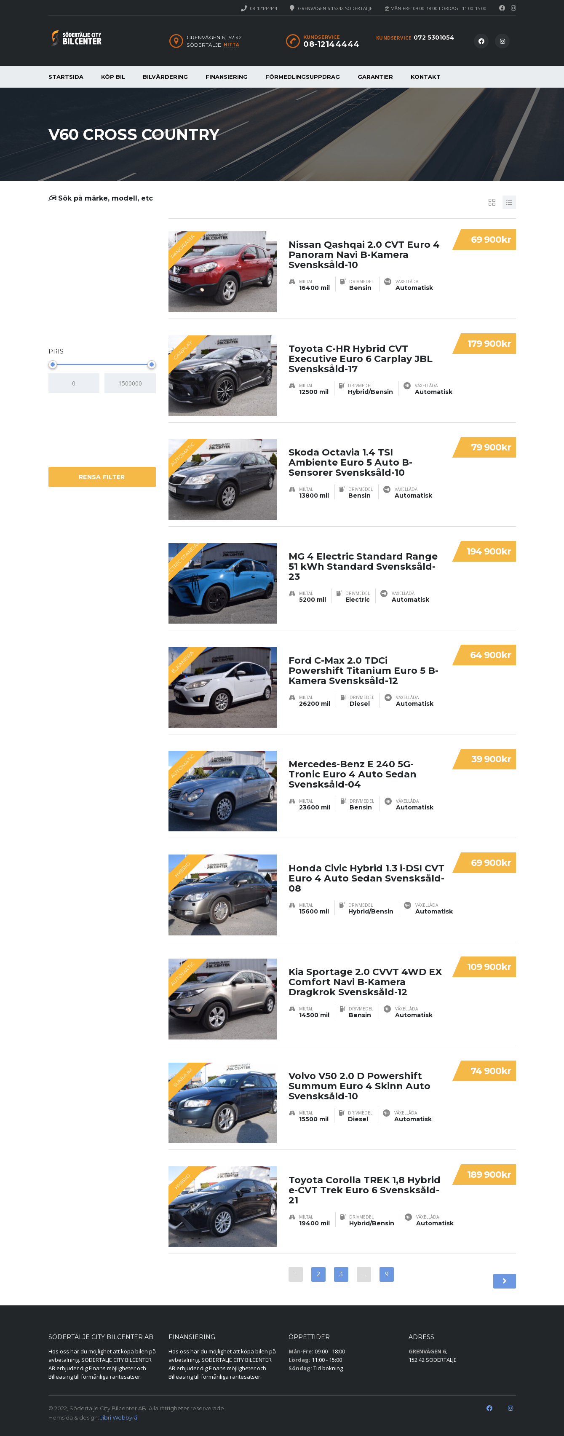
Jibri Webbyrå (118, 1417)
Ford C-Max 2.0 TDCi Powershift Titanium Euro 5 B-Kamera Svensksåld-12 (363, 660)
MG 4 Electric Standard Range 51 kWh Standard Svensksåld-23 (363, 557)
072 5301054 (434, 37)
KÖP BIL (113, 76)
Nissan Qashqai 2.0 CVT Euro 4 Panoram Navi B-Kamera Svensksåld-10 (364, 245)
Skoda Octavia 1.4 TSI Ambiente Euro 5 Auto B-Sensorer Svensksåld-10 (350, 453)
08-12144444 (263, 8)
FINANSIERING (227, 76)
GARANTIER (375, 76)
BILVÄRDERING (165, 76)
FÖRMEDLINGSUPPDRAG (302, 76)
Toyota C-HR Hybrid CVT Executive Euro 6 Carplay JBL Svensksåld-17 (361, 349)
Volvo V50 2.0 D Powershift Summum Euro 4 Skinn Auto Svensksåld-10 (359, 1076)
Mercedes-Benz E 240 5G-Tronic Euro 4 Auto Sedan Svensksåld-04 (353, 764)
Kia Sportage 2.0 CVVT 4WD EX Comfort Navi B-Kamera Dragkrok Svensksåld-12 (365, 972)
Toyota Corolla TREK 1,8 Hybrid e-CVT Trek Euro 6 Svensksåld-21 (365, 1180)
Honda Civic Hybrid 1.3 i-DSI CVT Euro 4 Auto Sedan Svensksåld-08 (366, 868)
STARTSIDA (65, 76)
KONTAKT (426, 76)
